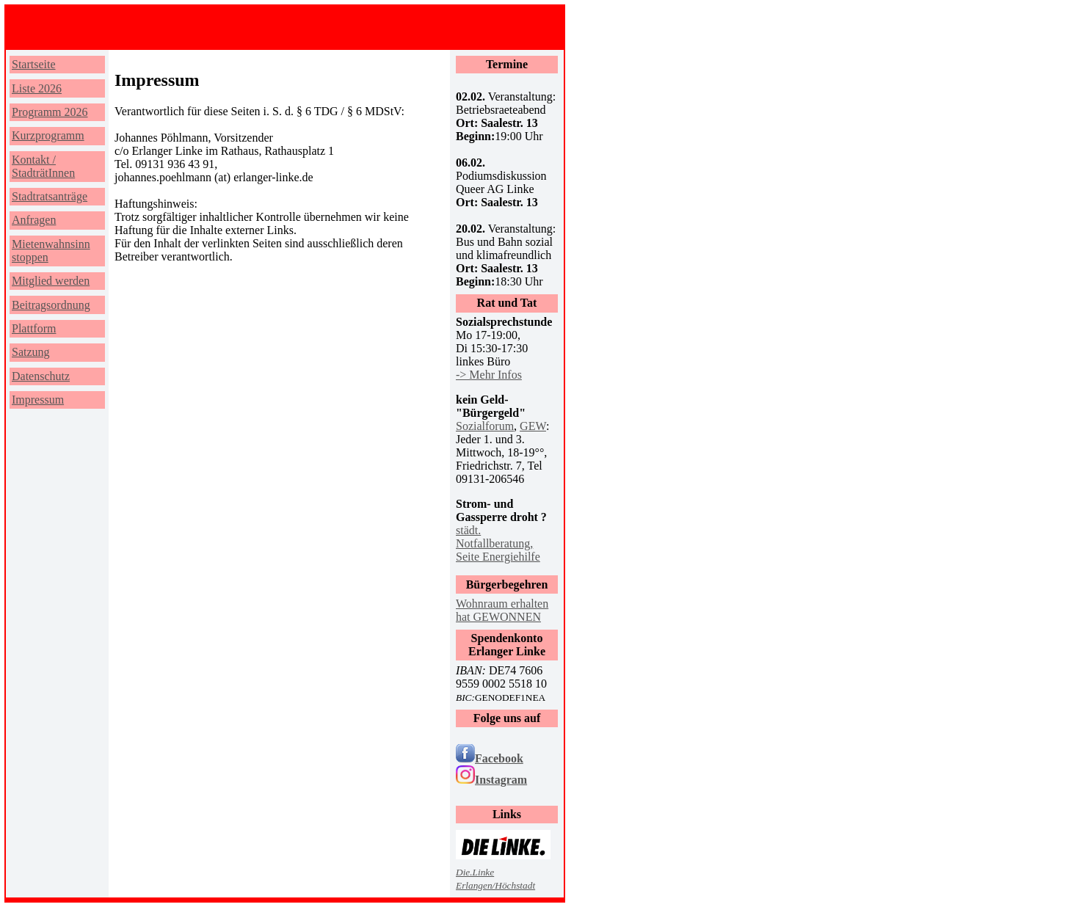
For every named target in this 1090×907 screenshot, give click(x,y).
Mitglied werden (51, 280)
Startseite (34, 64)
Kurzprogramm (48, 135)
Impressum (38, 399)
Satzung (31, 352)
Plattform (34, 328)
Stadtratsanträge (49, 196)
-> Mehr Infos (489, 374)
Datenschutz (41, 376)
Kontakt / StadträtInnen (43, 166)
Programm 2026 (50, 112)
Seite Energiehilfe (498, 556)
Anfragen (34, 220)
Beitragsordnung (51, 305)
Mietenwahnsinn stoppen (51, 250)
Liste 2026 (37, 88)
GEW (533, 426)
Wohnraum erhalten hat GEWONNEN (502, 610)
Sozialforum (485, 426)
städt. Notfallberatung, (494, 537)
